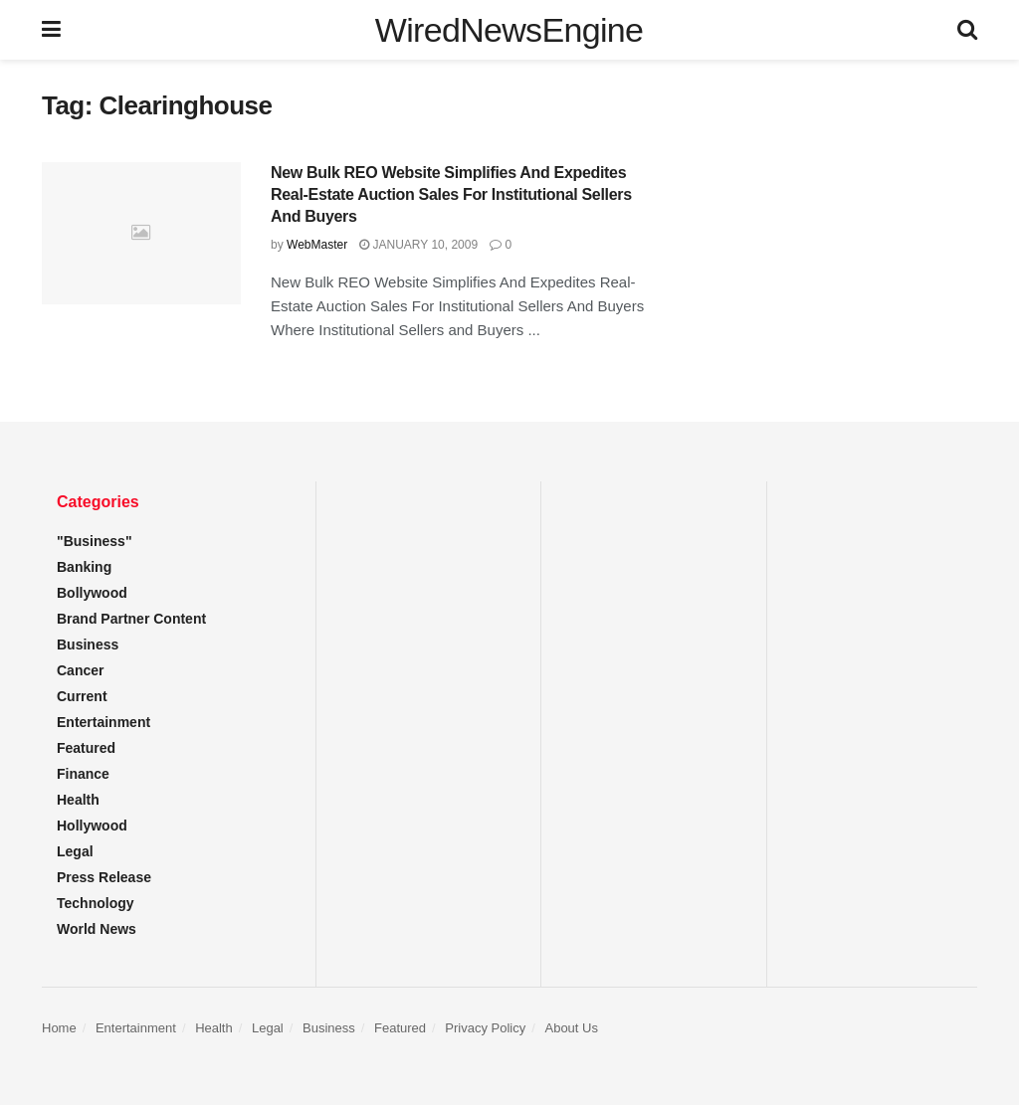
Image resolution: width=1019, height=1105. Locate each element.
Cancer (80, 670)
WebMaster (317, 245)
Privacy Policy (485, 1027)
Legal (75, 851)
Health (78, 800)
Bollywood (92, 593)
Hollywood (92, 825)
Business (87, 644)
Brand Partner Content (131, 619)
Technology (95, 903)
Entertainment (103, 722)
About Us (570, 1027)
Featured (86, 748)
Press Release (104, 877)
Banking (84, 567)
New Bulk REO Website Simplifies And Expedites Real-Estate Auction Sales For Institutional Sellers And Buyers (451, 195)
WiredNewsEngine (509, 30)
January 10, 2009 (418, 245)
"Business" (94, 541)
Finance (83, 774)
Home (59, 1027)
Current (82, 696)
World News (96, 929)
